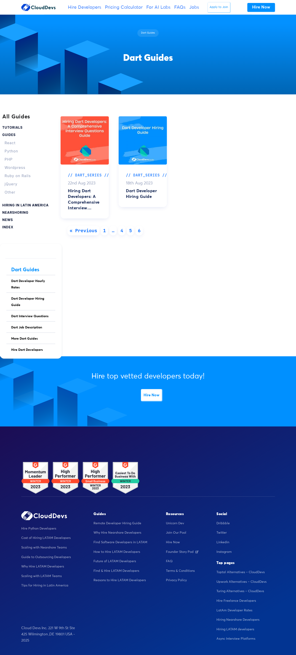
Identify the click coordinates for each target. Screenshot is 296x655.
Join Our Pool (176, 532)
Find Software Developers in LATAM (120, 542)
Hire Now (151, 395)
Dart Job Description (26, 327)
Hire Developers (84, 7)
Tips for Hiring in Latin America (44, 585)
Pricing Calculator (124, 7)
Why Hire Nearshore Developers (117, 532)
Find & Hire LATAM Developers (116, 570)
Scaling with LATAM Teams (41, 576)
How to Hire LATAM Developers (116, 552)
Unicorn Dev (175, 523)
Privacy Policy (176, 580)
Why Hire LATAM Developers (42, 566)
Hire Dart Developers (27, 349)
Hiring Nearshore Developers (237, 619)
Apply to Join (219, 7)
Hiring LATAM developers (235, 629)
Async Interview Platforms (235, 638)
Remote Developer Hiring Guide (117, 523)
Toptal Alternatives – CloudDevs (240, 572)
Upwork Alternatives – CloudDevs (241, 581)
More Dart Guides (24, 338)
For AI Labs (158, 7)
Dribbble (223, 523)
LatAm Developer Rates (234, 610)
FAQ (169, 561)
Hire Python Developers (38, 528)
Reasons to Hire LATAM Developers (119, 580)
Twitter (221, 532)
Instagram (224, 552)
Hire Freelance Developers (236, 600)
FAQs (180, 7)
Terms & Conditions (180, 570)
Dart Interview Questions (29, 316)
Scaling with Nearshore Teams (44, 547)
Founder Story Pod (182, 552)
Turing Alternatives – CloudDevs (240, 591)
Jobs (194, 7)
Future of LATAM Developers (114, 561)
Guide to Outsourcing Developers (46, 557)
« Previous (83, 231)
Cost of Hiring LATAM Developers (46, 538)
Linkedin (222, 542)
